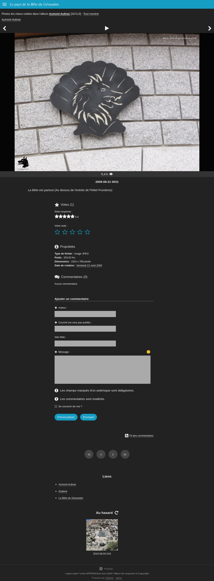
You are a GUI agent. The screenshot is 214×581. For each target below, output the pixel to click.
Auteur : (62, 307)
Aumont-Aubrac (59, 13)
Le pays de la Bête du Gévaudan (34, 4)
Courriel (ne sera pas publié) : (75, 322)
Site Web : (60, 337)
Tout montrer (91, 13)
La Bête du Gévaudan (71, 498)
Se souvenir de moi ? (70, 406)
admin (119, 578)
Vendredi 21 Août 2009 (89, 265)
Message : (64, 351)
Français (106, 569)
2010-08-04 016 (102, 553)
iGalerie (63, 491)
